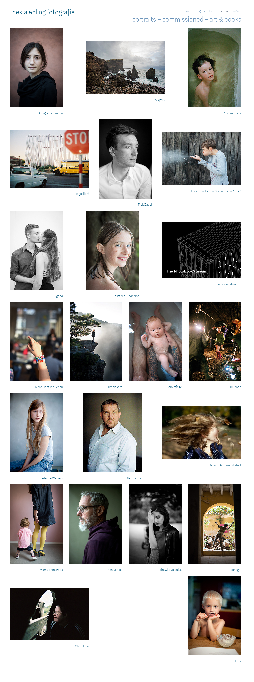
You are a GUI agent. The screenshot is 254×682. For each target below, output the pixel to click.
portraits (144, 19)
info (188, 11)
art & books (225, 19)
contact (209, 11)
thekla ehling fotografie (42, 12)
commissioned (182, 19)
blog (198, 11)
